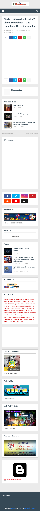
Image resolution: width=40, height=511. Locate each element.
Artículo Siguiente (31, 133)
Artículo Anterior (8, 133)
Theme (13, 508)
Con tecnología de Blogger (20, 478)
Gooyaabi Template (29, 508)
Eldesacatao (9, 30)
